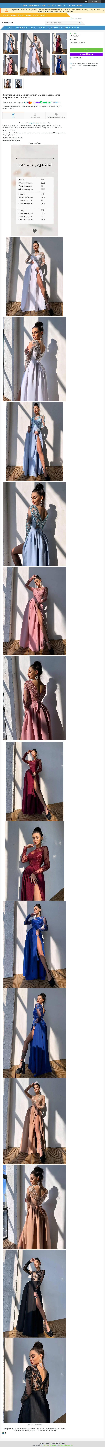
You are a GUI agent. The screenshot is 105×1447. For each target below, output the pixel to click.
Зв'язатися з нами (75, 5)
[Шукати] (80, 23)
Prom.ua (62, 1443)
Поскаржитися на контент (48, 1445)
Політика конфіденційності (65, 1445)
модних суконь (34, 123)
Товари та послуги (21, 27)
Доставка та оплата (72, 27)
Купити (86, 50)
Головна (9, 27)
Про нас (32, 27)
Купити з (86, 54)
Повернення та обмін (55, 27)
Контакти (41, 27)
